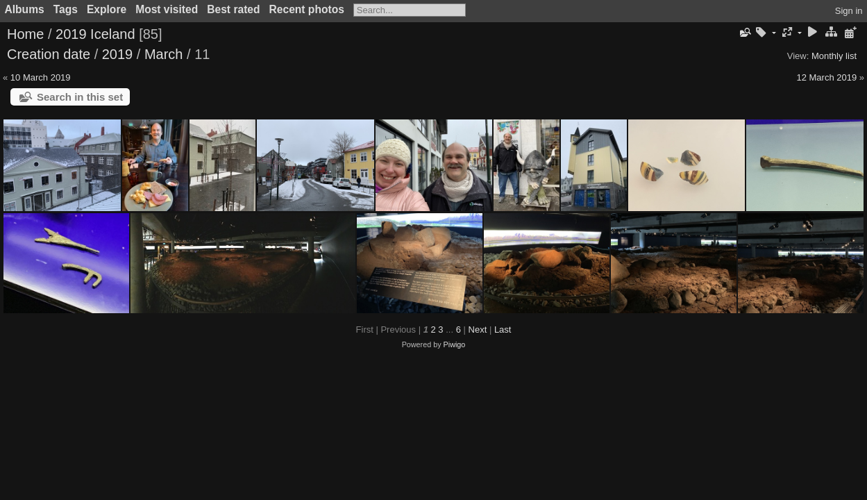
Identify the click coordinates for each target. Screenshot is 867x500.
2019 (117, 54)
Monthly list (834, 56)
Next (478, 329)
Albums (24, 9)
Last (503, 329)
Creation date (48, 54)
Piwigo (455, 344)
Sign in (849, 11)
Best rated (233, 9)
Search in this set (80, 97)
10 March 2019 (40, 77)
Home (25, 34)
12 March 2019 (826, 77)
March (163, 54)
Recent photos (306, 9)
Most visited (166, 9)
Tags (65, 9)
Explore (106, 9)
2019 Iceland (95, 34)
